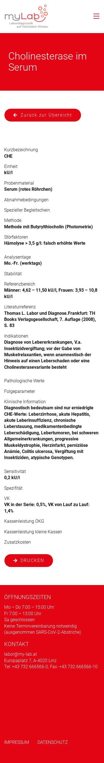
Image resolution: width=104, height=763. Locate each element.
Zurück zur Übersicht (46, 115)
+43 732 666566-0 (30, 666)
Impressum (16, 742)
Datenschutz (52, 742)
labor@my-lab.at (20, 654)
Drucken (32, 560)
